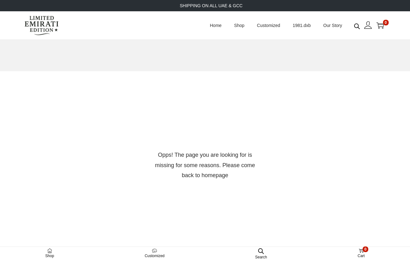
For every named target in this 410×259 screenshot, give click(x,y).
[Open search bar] (357, 25)
